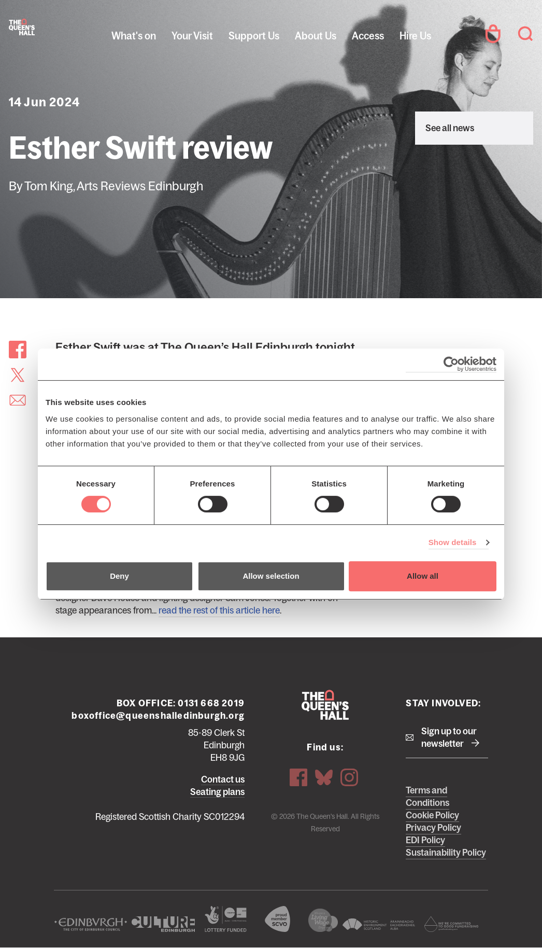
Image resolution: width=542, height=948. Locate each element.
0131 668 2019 (211, 703)
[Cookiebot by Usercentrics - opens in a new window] (451, 364)
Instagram (349, 777)
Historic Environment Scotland (379, 924)
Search (525, 34)
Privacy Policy (433, 827)
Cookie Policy (432, 815)
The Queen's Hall (22, 27)
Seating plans (217, 792)
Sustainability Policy (446, 852)
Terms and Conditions (427, 796)
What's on (133, 35)
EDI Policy (425, 840)
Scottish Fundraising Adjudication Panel (451, 924)
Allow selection (271, 575)
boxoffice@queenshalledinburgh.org (158, 715)
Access (368, 35)
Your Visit (192, 35)
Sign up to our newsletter (449, 737)
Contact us (223, 779)
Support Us (254, 35)
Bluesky (324, 777)
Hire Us (415, 35)
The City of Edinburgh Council (90, 924)
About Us (315, 35)
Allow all (422, 575)
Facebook (298, 777)
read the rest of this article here (219, 610)
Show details (453, 542)
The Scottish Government (225, 919)
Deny (119, 575)
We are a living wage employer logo (323, 920)
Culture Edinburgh (163, 924)
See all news (449, 128)
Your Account (493, 34)
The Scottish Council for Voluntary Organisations (277, 919)
